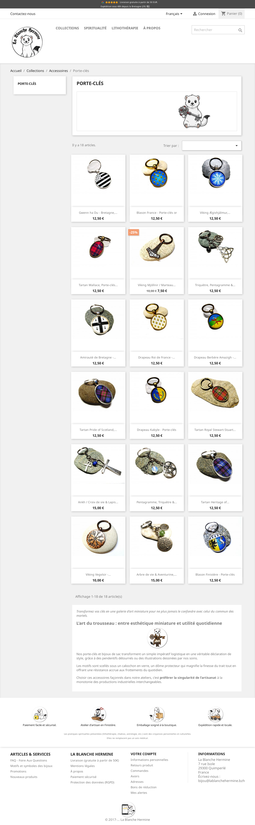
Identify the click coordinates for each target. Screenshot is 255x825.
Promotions (18, 771)
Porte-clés (27, 83)
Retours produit (142, 765)
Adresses (137, 782)
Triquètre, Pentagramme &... (215, 285)
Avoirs (135, 776)
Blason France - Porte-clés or (157, 213)
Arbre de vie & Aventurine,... (157, 574)
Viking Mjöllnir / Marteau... (157, 285)
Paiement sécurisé (83, 777)
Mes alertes (139, 793)
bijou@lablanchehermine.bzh (221, 780)
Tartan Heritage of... (215, 502)
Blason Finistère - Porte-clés (215, 574)
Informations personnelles (149, 760)
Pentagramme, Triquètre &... (157, 502)
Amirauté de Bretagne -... (98, 357)
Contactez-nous (22, 13)
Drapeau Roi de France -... (156, 357)
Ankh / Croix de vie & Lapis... (98, 502)
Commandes (139, 771)
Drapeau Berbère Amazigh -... (215, 357)
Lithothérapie (125, 28)
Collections (67, 28)
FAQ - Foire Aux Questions (28, 760)
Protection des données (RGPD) (92, 782)
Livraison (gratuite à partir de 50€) (95, 760)
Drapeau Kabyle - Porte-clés (156, 430)
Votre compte (143, 754)
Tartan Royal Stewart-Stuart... (215, 430)
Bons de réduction (144, 787)
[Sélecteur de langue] (175, 14)
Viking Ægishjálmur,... (215, 213)
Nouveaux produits (23, 777)
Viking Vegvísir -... (98, 574)
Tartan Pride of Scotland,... (98, 430)
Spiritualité (95, 28)
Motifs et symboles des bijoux (31, 766)
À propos (151, 28)
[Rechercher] (218, 29)
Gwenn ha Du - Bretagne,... (98, 213)
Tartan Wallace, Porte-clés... (98, 285)
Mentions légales (83, 766)
